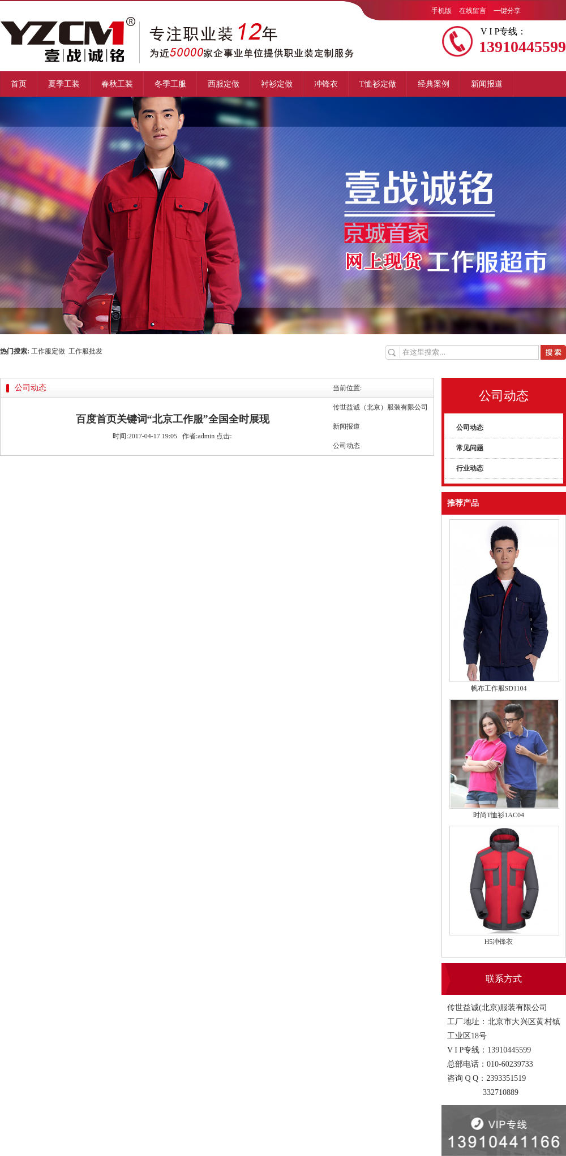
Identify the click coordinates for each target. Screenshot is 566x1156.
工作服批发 (85, 351)
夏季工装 (64, 84)
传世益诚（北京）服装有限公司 (380, 407)
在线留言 (472, 11)
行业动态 (469, 468)
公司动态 (469, 428)
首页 (19, 84)
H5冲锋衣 (498, 942)
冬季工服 (170, 84)
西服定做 (223, 84)
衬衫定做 (277, 84)
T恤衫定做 (377, 84)
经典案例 (433, 84)
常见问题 (469, 448)
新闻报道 (487, 84)
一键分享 (507, 11)
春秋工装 (117, 84)
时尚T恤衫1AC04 (498, 815)
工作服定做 (49, 351)
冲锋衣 (326, 84)
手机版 (441, 11)
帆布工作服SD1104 (499, 688)
